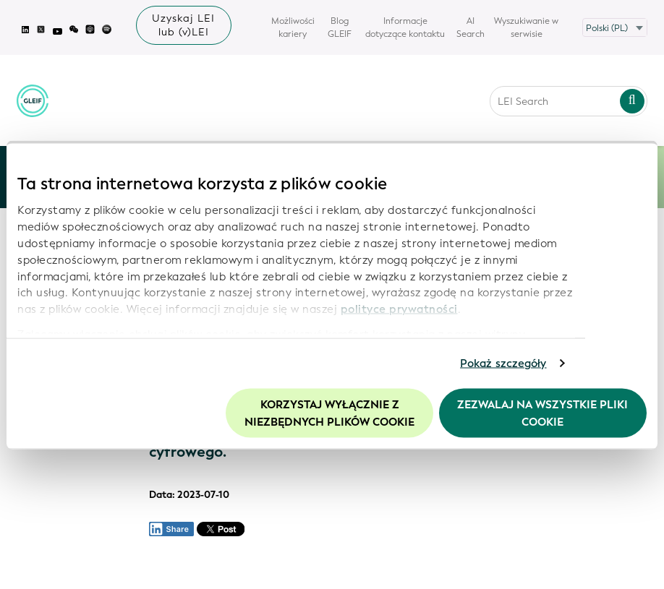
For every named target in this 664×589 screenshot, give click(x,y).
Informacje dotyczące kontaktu (405, 27)
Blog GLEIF (340, 27)
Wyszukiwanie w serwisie (526, 27)
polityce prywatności (399, 309)
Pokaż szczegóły (503, 363)
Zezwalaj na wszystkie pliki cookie (542, 413)
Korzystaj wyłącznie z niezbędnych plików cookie (329, 413)
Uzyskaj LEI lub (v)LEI (183, 25)
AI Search (470, 27)
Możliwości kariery (293, 27)
